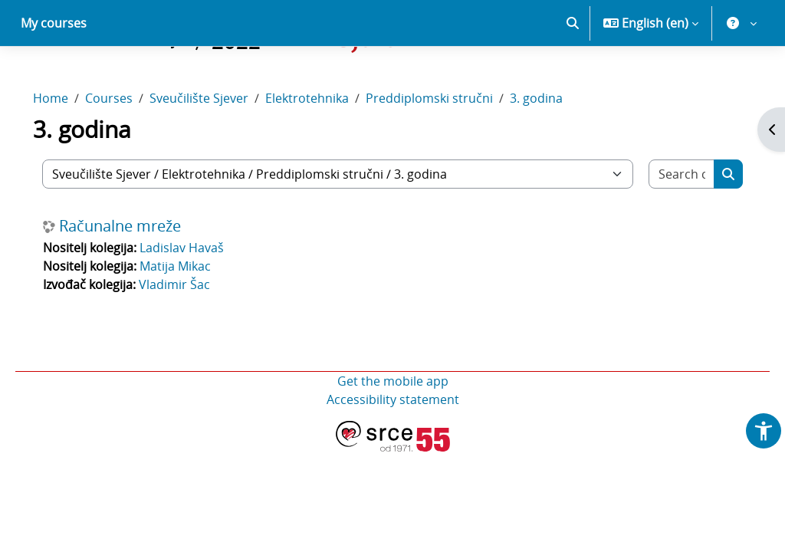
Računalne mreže (141, 279)
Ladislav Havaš (203, 301)
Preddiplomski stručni (450, 151)
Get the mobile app (392, 434)
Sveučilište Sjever (220, 151)
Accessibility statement (393, 453)
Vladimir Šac (196, 338)
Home (72, 151)
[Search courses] (663, 227)
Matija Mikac (196, 319)
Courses (130, 151)
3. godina (557, 151)
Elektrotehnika (328, 151)
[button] (572, 77)
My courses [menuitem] (54, 76)
